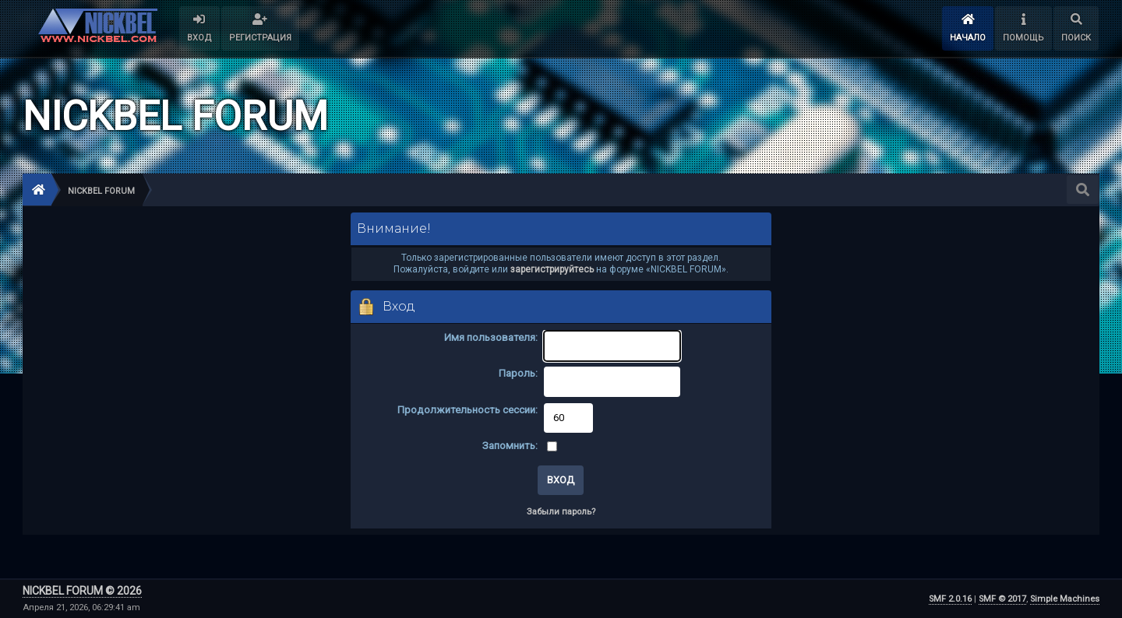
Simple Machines (1064, 599)
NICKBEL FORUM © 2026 (82, 591)
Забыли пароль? (561, 512)
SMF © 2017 (1002, 599)
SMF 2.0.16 (950, 599)
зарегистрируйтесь (552, 269)
